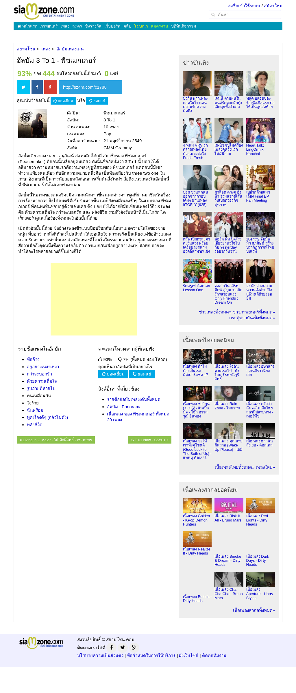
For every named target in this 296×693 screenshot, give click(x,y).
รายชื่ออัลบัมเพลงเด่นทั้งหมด (133, 399)
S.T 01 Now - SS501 (150, 440)
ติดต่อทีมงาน (214, 655)
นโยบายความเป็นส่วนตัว (100, 655)
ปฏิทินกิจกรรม (183, 26)
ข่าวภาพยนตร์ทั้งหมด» (254, 311)
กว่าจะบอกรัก (39, 373)
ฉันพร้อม (35, 410)
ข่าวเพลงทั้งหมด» (215, 311)
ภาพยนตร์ (49, 26)
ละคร (77, 26)
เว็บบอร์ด (112, 26)
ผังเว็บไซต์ (188, 655)
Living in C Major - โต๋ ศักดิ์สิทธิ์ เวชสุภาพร (56, 440)
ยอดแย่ (97, 101)
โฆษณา (141, 26)
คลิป (127, 26)
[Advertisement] (94, 299)
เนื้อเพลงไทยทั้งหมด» (234, 467)
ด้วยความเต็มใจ (42, 381)
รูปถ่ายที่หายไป (41, 388)
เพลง (65, 26)
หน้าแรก (27, 26)
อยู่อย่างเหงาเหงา (43, 366)
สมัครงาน (159, 26)
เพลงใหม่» (265, 467)
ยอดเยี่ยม (63, 101)
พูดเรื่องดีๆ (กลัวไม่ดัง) (47, 417)
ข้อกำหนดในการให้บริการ (151, 655)
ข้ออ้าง (33, 359)
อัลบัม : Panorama (124, 406)
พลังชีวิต (34, 424)
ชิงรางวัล (93, 26)
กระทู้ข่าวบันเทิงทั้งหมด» (252, 317)
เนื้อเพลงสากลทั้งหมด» (254, 610)
